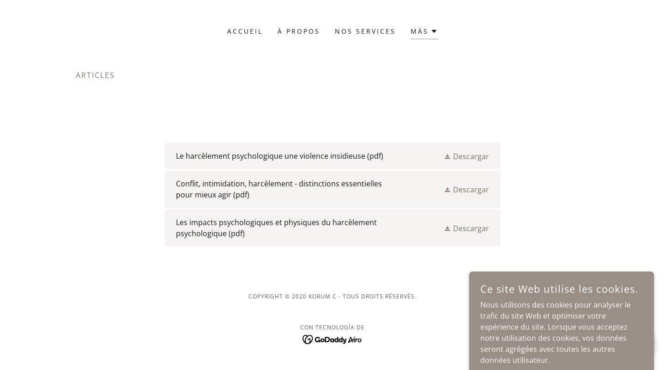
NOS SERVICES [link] (365, 31)
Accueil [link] (245, 31)
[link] (332, 156)
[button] (424, 32)
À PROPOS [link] (299, 31)
